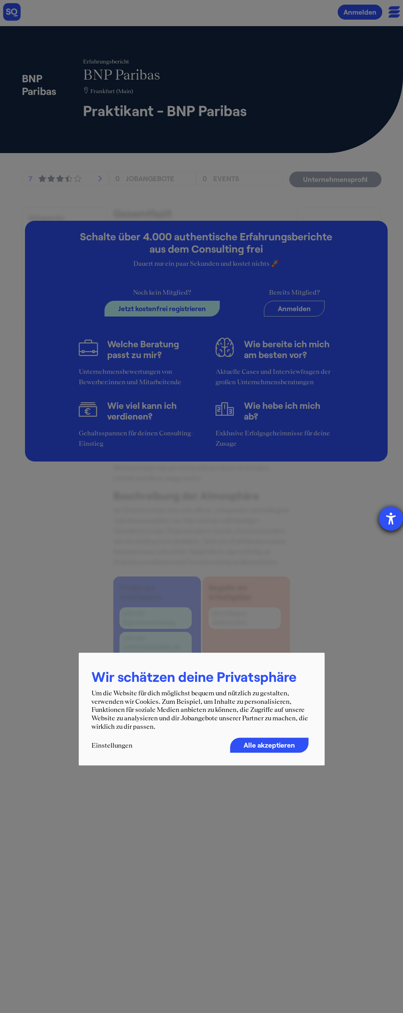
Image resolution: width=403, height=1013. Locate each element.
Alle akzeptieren (269, 745)
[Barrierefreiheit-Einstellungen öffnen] (391, 518)
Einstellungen (112, 745)
